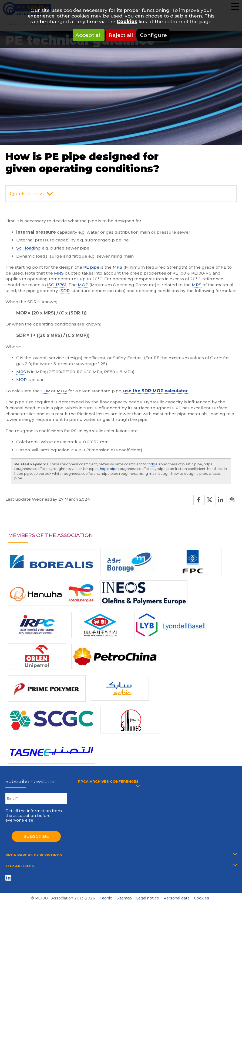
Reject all (121, 35)
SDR (65, 290)
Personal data (176, 898)
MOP (83, 284)
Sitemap (124, 898)
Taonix (105, 898)
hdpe (153, 464)
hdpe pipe (108, 469)
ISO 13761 (56, 284)
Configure (153, 35)
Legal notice (147, 898)
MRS (117, 267)
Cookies (127, 21)
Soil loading (28, 248)
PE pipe (91, 267)
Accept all (88, 35)
